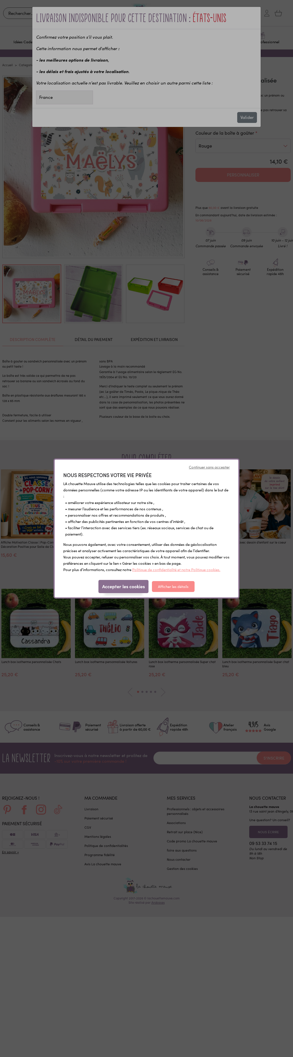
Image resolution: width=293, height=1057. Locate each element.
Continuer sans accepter (209, 467)
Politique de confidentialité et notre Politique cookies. (176, 569)
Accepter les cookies (123, 586)
